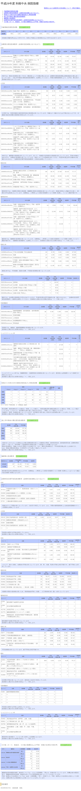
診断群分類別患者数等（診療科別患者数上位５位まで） (22, 13)
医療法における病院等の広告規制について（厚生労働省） (62, 8)
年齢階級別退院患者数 (11, 11)
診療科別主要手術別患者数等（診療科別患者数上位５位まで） (24, 20)
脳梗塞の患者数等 (9, 18)
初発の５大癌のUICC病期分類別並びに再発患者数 (20, 14)
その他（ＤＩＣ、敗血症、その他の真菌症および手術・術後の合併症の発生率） (29, 21)
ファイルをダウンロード (25, 27)
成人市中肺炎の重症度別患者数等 (14, 16)
